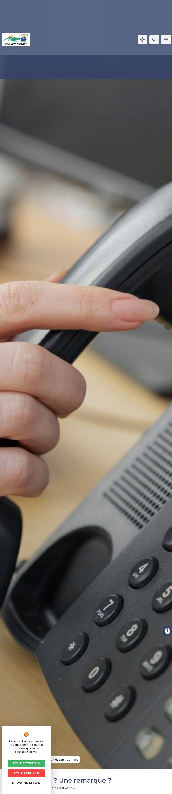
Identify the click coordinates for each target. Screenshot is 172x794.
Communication (52, 759)
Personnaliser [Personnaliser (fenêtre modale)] (26, 783)
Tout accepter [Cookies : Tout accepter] (26, 763)
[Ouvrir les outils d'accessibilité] (167, 630)
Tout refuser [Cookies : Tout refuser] (26, 773)
